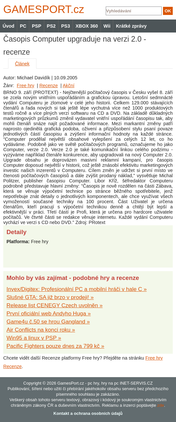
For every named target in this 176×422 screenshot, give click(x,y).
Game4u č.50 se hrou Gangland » (48, 322)
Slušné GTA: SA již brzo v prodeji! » (50, 297)
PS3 (65, 26)
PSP (36, 26)
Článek (22, 63)
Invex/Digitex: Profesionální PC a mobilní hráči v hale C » (77, 289)
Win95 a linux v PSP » (34, 338)
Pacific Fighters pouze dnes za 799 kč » (55, 346)
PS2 (51, 26)
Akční (68, 85)
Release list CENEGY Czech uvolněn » (54, 305)
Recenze (48, 85)
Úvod (8, 26)
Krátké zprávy (131, 26)
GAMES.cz (42, 9)
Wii (106, 26)
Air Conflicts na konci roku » (41, 330)
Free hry (25, 85)
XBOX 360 (86, 26)
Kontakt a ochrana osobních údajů (87, 413)
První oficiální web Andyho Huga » (49, 313)
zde (160, 405)
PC (23, 26)
